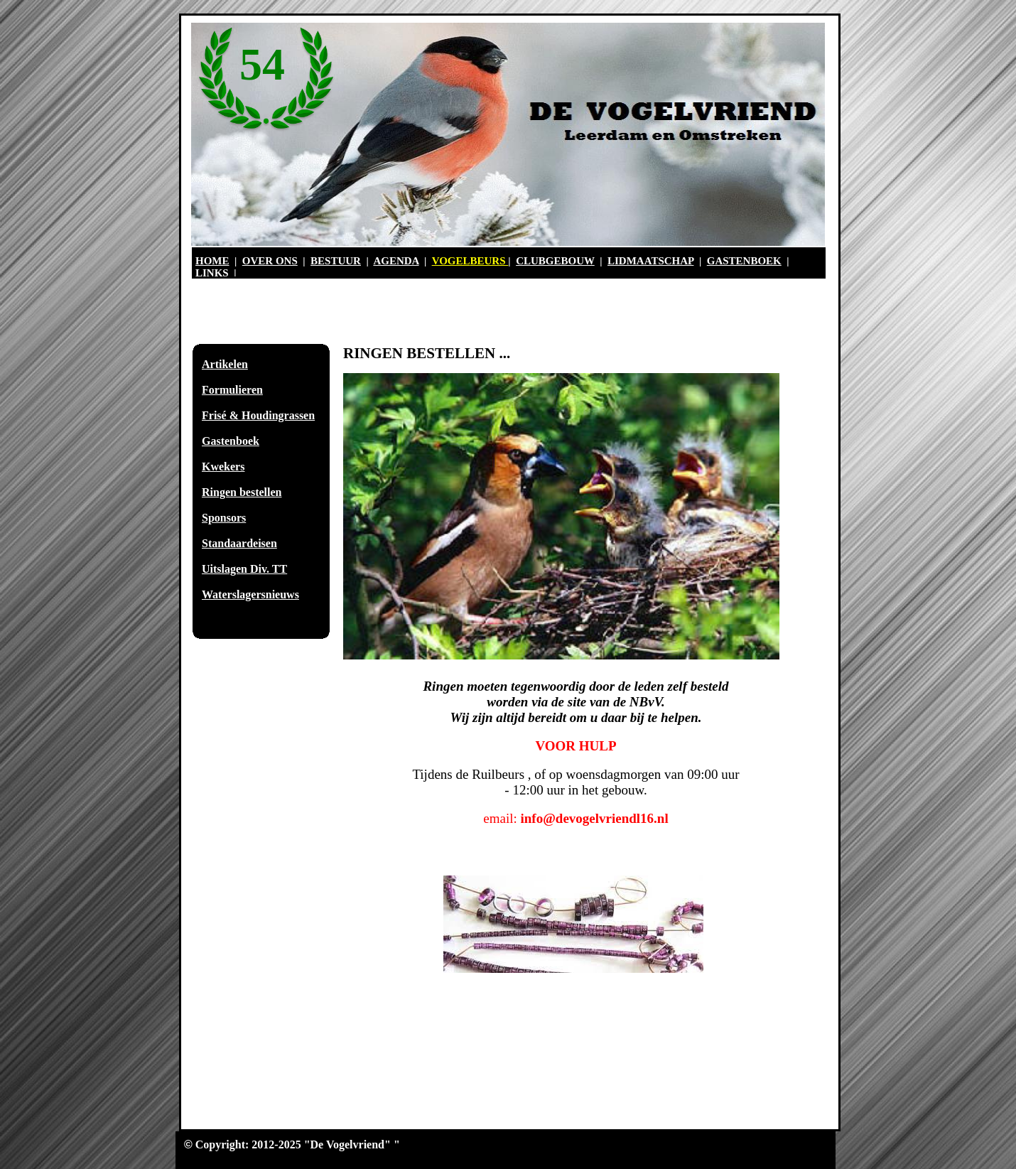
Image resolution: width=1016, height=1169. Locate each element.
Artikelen (225, 364)
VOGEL (451, 260)
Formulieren (232, 390)
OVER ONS (270, 260)
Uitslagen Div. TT (244, 569)
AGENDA (395, 260)
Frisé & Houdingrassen (258, 415)
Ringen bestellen (241, 492)
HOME (212, 260)
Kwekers (223, 466)
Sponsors (224, 518)
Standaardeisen (239, 543)
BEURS (489, 260)
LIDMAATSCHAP (650, 260)
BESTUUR (335, 260)
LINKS (212, 273)
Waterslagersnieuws (250, 594)
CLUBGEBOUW (555, 260)
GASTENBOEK (744, 260)
